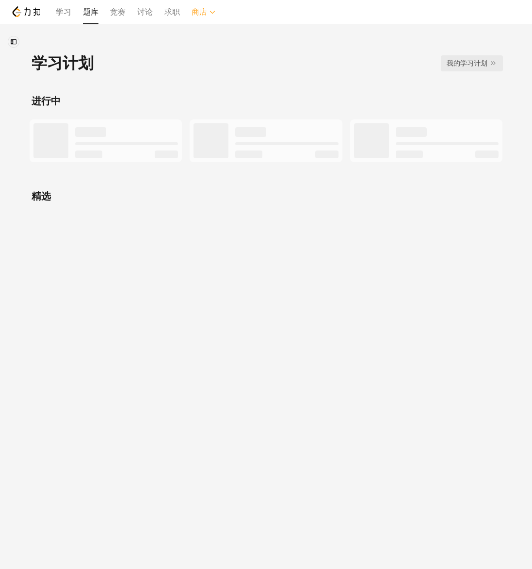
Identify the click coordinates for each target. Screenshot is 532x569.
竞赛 (118, 12)
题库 (90, 12)
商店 (204, 12)
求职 (172, 12)
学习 (63, 12)
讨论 (145, 12)
